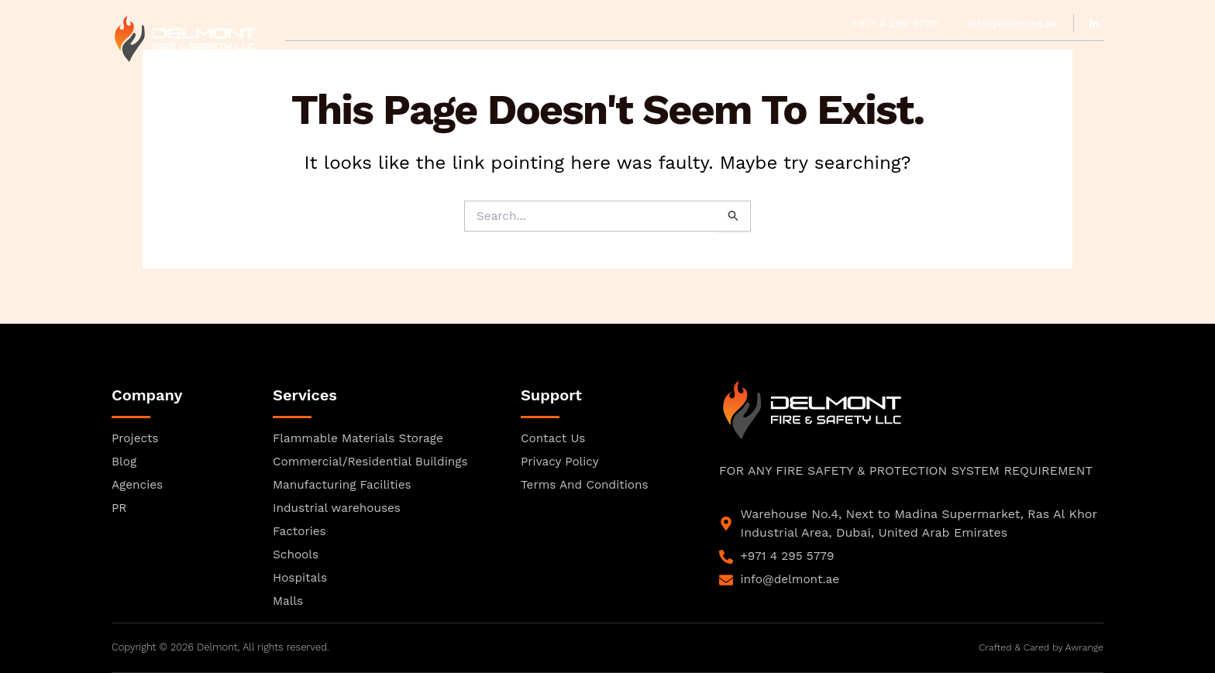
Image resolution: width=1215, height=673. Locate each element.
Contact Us (901, 59)
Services (693, 59)
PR (642, 59)
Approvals (368, 59)
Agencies (590, 59)
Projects (765, 59)
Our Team (447, 59)
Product (519, 59)
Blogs (830, 59)
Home (302, 59)
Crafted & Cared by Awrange (1037, 648)
